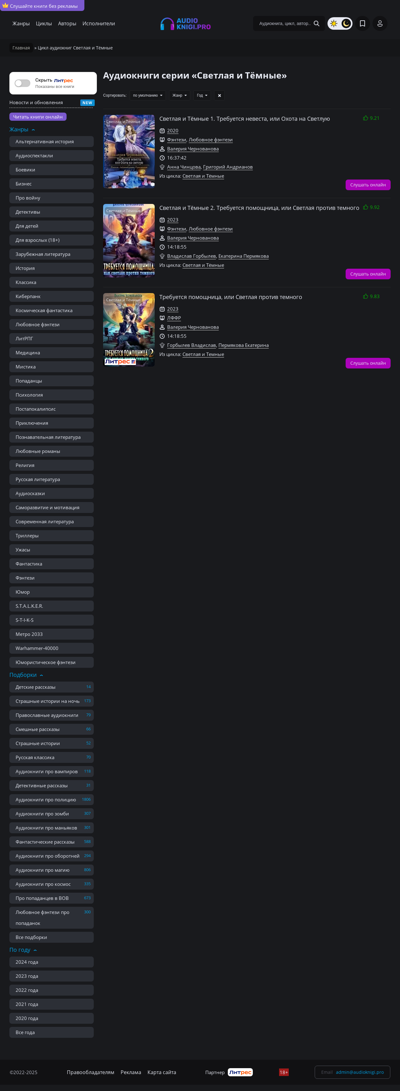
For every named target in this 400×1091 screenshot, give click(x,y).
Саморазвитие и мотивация (47, 507)
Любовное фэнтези (38, 324)
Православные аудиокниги (47, 715)
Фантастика (29, 564)
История (25, 268)
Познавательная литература (48, 437)
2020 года (27, 1018)
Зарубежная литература (43, 254)
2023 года (27, 976)
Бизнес (24, 183)
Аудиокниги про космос (43, 884)
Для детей (27, 226)
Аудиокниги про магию (42, 870)
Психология (29, 395)
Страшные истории (38, 743)
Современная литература (45, 521)
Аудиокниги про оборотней (48, 856)
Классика (26, 282)
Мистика (26, 366)
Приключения (32, 423)
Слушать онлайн (368, 184)
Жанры (21, 23)
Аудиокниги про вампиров (47, 771)
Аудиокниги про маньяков (46, 828)
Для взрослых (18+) (37, 240)
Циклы (44, 23)
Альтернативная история (45, 141)
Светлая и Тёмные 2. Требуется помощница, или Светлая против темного (259, 207)
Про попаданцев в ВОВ (42, 898)
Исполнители (98, 23)
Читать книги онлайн (38, 117)
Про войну (28, 198)
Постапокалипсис (36, 409)
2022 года (27, 990)
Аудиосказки (30, 493)
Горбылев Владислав (191, 345)
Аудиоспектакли (34, 155)
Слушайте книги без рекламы (40, 5)
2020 (172, 130)
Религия (25, 465)
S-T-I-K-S (24, 620)
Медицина (28, 352)
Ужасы (23, 549)
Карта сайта (162, 1072)
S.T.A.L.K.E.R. (29, 606)
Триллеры (27, 535)
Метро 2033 (29, 634)
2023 (172, 219)
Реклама (131, 1072)
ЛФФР (174, 318)
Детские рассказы (36, 687)
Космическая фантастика (44, 310)
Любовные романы (38, 451)
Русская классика (35, 757)
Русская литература (38, 479)
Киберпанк (28, 296)
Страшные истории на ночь (48, 701)
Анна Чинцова (184, 167)
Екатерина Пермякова (243, 256)
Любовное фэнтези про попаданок (42, 917)
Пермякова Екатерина (243, 345)
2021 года (27, 1004)
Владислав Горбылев (191, 256)
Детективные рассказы (42, 785)
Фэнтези (25, 578)
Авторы (67, 23)
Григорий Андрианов (228, 167)
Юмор (23, 592)
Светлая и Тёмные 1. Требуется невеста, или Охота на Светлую (244, 118)
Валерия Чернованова (193, 148)
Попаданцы (29, 381)
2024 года (27, 962)
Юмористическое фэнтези (46, 662)
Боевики (25, 169)
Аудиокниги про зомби (42, 813)
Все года (25, 1032)
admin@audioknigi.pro (360, 1072)
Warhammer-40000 (37, 648)
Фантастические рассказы (45, 842)
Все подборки (31, 937)
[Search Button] (316, 23)
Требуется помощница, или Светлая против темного (230, 297)
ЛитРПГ (24, 338)
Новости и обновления (36, 102)
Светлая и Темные (203, 354)
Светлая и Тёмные (203, 176)
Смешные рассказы (38, 729)
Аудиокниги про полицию (46, 799)
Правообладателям (90, 1072)
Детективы (28, 212)
